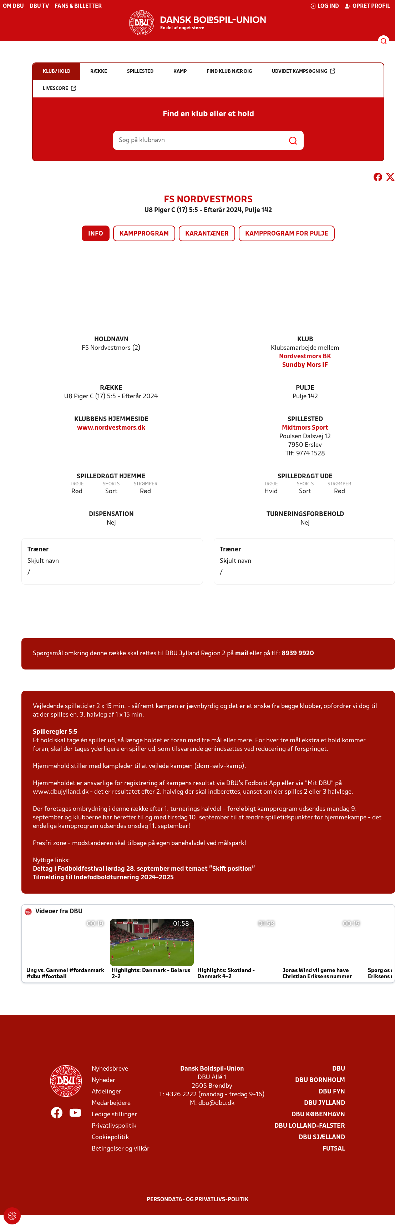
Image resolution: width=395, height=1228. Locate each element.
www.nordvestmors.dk (111, 428)
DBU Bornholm (320, 1080)
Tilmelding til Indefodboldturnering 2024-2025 (103, 878)
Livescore (59, 88)
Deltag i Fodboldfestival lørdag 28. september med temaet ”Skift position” (144, 869)
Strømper (145, 484)
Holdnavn (111, 340)
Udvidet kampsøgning (303, 71)
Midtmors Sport (305, 428)
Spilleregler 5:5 (55, 732)
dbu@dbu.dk (216, 1103)
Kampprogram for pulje (286, 234)
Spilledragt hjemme (111, 477)
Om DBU (13, 6)
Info (95, 234)
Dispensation (111, 514)
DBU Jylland (324, 1103)
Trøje (77, 484)
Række (111, 388)
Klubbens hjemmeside (111, 419)
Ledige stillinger (114, 1115)
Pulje (305, 388)
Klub (305, 340)
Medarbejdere (111, 1103)
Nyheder (103, 1080)
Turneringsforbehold (305, 514)
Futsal (334, 1149)
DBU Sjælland (322, 1137)
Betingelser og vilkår (121, 1149)
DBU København (318, 1115)
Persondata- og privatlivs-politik (198, 1199)
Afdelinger (106, 1092)
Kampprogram (144, 234)
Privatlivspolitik (114, 1126)
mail (241, 654)
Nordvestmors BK (305, 357)
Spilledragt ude (305, 477)
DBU (338, 1069)
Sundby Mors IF (305, 365)
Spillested (305, 419)
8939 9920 (298, 654)
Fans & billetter (78, 6)
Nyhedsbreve (110, 1069)
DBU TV (39, 6)
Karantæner (207, 234)
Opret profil (367, 6)
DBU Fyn (332, 1092)
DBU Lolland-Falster (309, 1126)
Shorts (111, 484)
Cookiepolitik (110, 1137)
